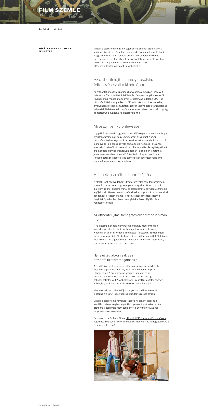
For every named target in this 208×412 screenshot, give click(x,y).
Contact (58, 29)
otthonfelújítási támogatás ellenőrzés (146, 318)
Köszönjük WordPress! (48, 405)
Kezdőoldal (43, 29)
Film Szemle (59, 10)
